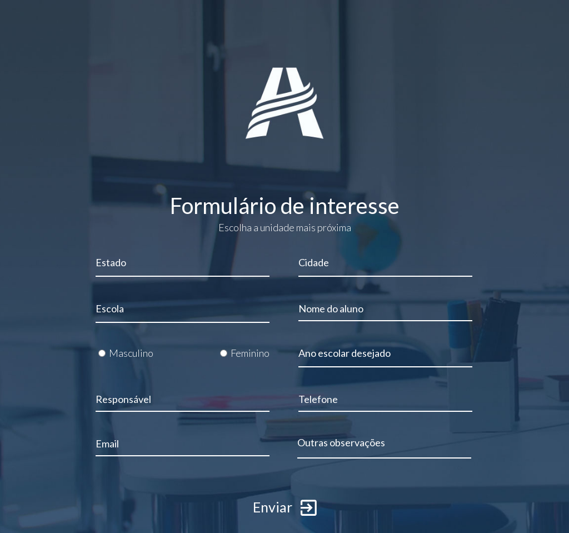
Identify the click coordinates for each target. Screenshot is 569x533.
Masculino (131, 353)
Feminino (250, 353)
